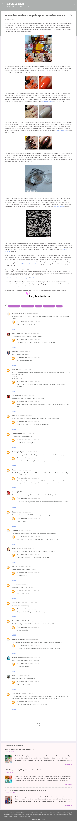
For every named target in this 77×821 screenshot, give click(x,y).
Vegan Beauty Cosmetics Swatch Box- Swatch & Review (25, 790)
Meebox (59, 306)
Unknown (15, 370)
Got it (43, 819)
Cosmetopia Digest (18, 452)
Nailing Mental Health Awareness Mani (19, 749)
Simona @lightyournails (20, 492)
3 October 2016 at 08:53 (33, 333)
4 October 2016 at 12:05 (25, 512)
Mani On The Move (18, 603)
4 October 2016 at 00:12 (31, 452)
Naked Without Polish (19, 333)
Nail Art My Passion (18, 639)
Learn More (36, 819)
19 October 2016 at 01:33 (34, 458)
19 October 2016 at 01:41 (34, 663)
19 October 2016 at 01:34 (34, 478)
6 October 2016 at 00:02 (20, 585)
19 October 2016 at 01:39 (34, 591)
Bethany (14, 676)
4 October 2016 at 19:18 (28, 548)
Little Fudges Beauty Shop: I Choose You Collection (24, 770)
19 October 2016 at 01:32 (34, 440)
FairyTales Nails (15, 4)
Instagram (26, 278)
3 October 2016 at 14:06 (28, 395)
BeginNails (15, 416)
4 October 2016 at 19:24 (25, 566)
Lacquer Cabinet (17, 434)
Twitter (32, 278)
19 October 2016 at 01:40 (34, 627)
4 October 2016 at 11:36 (35, 492)
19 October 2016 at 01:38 (34, 554)
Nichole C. (15, 352)
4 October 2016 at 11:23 (25, 470)
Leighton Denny (49, 306)
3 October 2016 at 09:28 (25, 370)
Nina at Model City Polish (20, 621)
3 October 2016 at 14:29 (26, 416)
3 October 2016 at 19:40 (29, 434)
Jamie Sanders (16, 396)
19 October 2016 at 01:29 (34, 340)
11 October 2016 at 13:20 (34, 657)
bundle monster (14, 306)
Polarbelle (15, 530)
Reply (14, 329)
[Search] (75, 4)
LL (12, 585)
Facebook (19, 278)
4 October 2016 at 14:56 (25, 530)
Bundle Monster (58, 207)
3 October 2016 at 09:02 (25, 352)
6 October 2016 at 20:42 (31, 603)
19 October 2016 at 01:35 (34, 498)
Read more (68, 764)
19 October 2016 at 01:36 (34, 518)
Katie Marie (16, 694)
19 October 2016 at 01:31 (34, 422)
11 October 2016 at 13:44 (24, 675)
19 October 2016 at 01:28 (34, 321)
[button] (71, 15)
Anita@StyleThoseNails (20, 657)
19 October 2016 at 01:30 (34, 382)
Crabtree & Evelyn (47, 102)
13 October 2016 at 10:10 (26, 694)
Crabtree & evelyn (27, 306)
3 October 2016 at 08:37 (33, 313)
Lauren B (39, 306)
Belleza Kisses (16, 548)
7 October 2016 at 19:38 (36, 621)
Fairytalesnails (22, 321)
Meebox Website (10, 278)
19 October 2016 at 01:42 (34, 682)
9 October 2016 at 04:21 (32, 639)
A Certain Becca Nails (29, 264)
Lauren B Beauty (61, 131)
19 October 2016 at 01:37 (34, 573)
